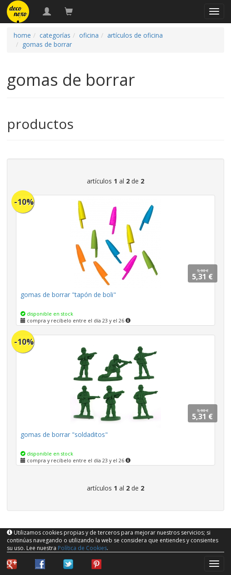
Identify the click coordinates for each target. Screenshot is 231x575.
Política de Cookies (82, 548)
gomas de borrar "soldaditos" (64, 434)
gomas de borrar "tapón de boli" (68, 294)
